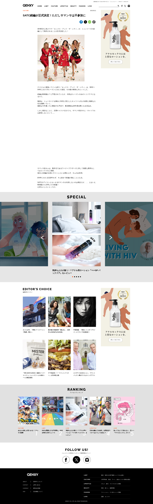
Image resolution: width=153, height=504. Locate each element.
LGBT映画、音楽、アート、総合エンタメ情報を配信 (107, 479)
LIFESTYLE (64, 6)
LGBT (46, 6)
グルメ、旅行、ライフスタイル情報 (102, 483)
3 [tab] (76, 276)
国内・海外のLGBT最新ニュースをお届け (104, 475)
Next (110, 238)
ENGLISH (126, 1)
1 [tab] (72, 276)
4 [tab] (78, 276)
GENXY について (32, 481)
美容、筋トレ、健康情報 (99, 488)
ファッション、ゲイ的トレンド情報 (102, 492)
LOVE (90, 6)
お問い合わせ (31, 485)
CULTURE (54, 6)
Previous (42, 238)
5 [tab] (80, 276)
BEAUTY (73, 6)
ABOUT (120, 1)
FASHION (82, 6)
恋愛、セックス (97, 496)
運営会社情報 (31, 488)
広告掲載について (33, 491)
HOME (39, 6)
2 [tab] (74, 276)
